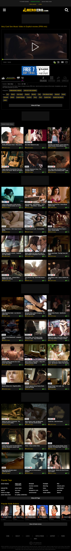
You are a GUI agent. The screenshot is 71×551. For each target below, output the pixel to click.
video (5, 100)
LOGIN (40, 4)
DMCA (35, 538)
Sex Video (19, 94)
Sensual (6, 97)
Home (7, 536)
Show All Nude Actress (35, 524)
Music (13, 94)
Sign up (18, 536)
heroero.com (38, 542)
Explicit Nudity (20, 97)
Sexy (35, 97)
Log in (27, 536)
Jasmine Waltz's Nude (47, 1)
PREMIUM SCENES (35, 1)
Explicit (27, 94)
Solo (40, 97)
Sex (8, 94)
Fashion (29, 97)
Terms (63, 536)
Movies (34, 94)
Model (12, 97)
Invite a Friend (40, 536)
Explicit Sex (47, 97)
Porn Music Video (47, 94)
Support (52, 536)
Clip (39, 94)
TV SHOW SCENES (24, 1)
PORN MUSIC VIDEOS (15, 90)
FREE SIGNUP (32, 4)
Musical (57, 94)
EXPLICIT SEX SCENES (30, 90)
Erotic (63, 94)
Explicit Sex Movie (58, 97)
